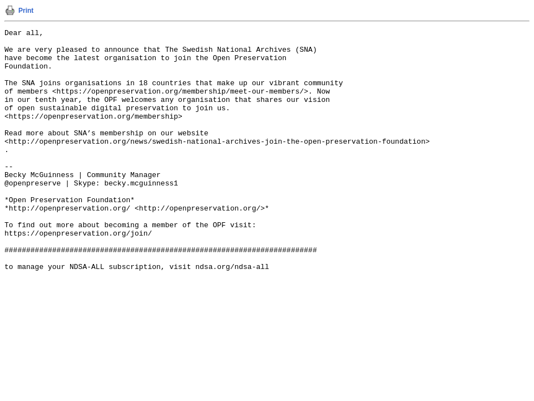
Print (25, 10)
